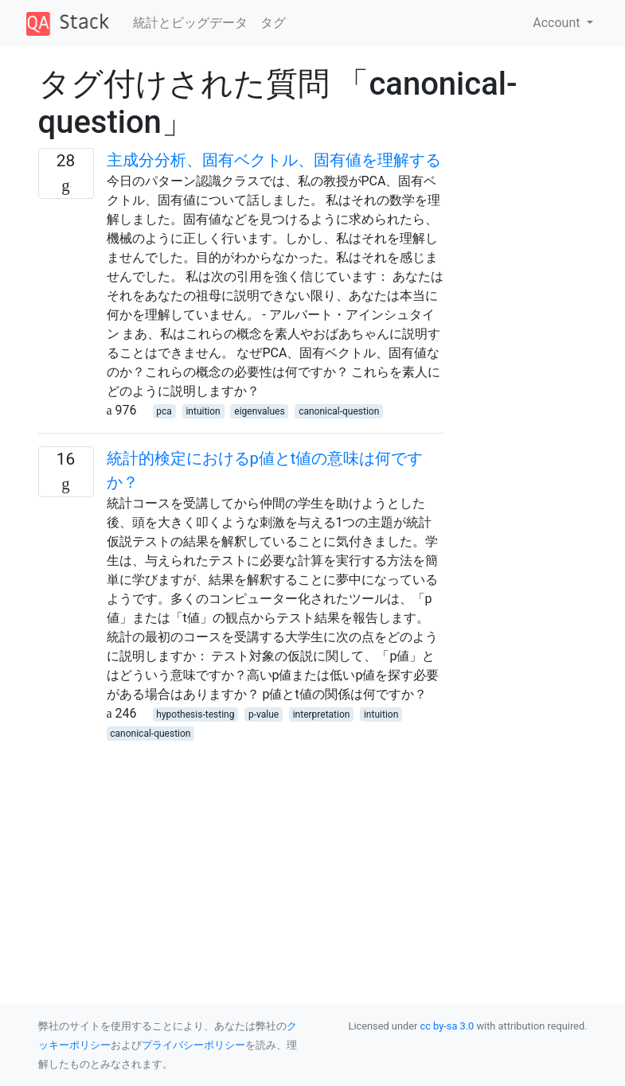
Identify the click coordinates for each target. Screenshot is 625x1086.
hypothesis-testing (195, 714)
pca (164, 411)
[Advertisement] (241, 853)
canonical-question (339, 411)
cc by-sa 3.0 (447, 1026)
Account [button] (558, 22)
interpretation (321, 714)
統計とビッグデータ (190, 22)
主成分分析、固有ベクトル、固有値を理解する (274, 159)
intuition (203, 411)
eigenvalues (259, 411)
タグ (273, 22)
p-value (263, 714)
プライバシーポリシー (193, 1045)
